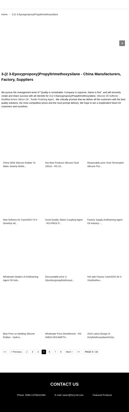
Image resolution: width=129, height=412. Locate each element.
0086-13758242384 (35, 395)
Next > (69, 351)
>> (78, 351)
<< (5, 351)
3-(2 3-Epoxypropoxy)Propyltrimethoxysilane (35, 14)
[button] (6, 4)
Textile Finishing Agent (42, 99)
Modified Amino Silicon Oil (15, 99)
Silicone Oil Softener (107, 96)
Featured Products (102, 395)
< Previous (16, 351)
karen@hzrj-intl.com (73, 395)
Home (4, 14)
